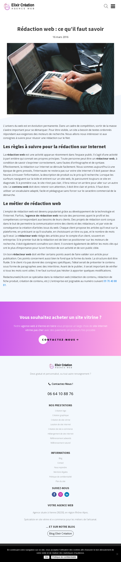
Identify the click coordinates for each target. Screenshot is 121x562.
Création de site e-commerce (60, 429)
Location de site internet (60, 424)
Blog (60, 458)
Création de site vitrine (60, 420)
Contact (60, 463)
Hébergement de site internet (60, 433)
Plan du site (60, 481)
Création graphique (60, 415)
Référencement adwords (60, 438)
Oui (46, 557)
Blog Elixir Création (60, 533)
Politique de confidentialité (60, 476)
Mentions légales (61, 472)
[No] (117, 554)
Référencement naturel (61, 443)
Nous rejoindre (60, 467)
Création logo (60, 410)
